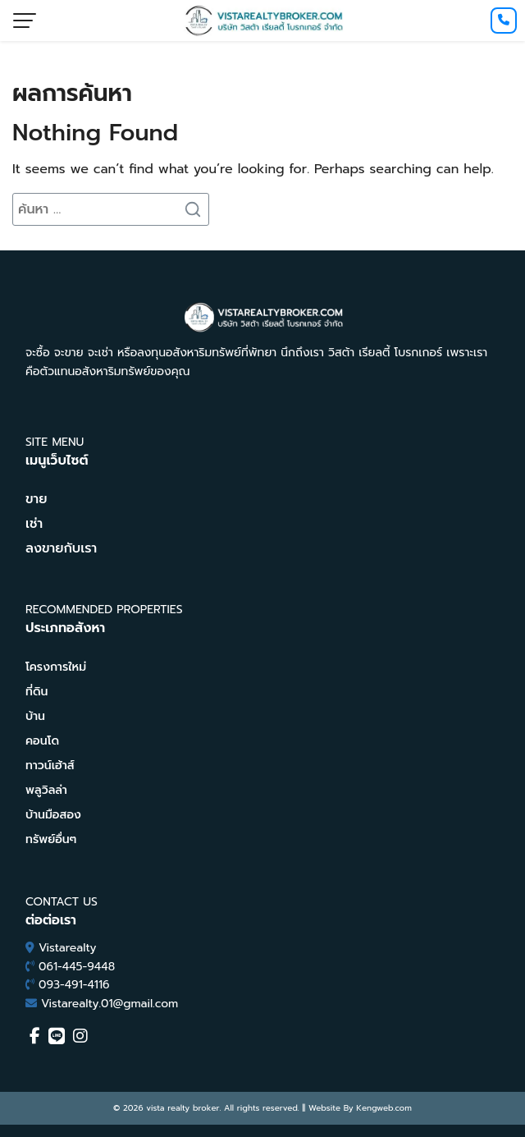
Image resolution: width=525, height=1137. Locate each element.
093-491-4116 (74, 984)
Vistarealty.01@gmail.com (109, 1003)
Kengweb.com (384, 1108)
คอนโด (42, 741)
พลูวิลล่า (46, 790)
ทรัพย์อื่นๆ (50, 839)
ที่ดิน (36, 691)
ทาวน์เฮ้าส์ (50, 765)
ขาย (36, 499)
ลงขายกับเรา (61, 548)
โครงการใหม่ (55, 667)
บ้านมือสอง (53, 814)
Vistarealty (67, 947)
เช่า (34, 524)
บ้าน (35, 716)
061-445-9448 (77, 966)
